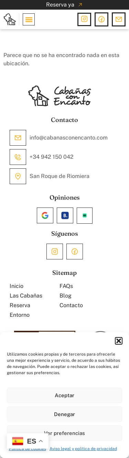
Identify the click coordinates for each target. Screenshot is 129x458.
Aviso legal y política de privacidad (83, 448)
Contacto (71, 305)
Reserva (20, 305)
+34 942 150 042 (52, 157)
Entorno (20, 315)
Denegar (64, 414)
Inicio (16, 286)
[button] (118, 340)
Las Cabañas (26, 295)
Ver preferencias (64, 433)
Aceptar (64, 395)
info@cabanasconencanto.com (69, 137)
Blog (66, 295)
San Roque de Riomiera (59, 176)
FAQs (66, 286)
